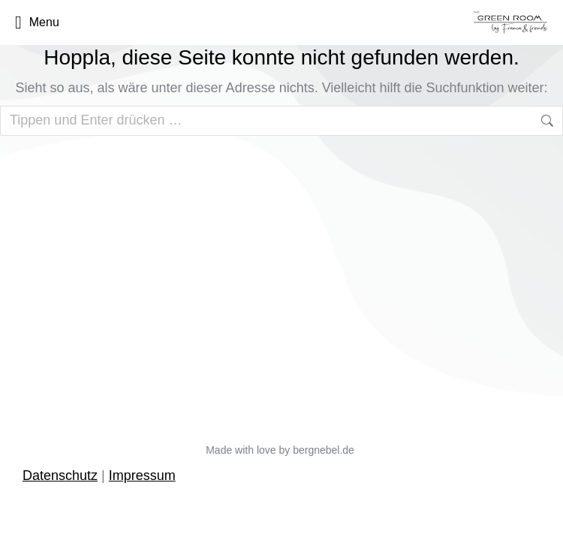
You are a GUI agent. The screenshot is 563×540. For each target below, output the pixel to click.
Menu (37, 23)
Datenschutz (60, 475)
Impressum (142, 475)
